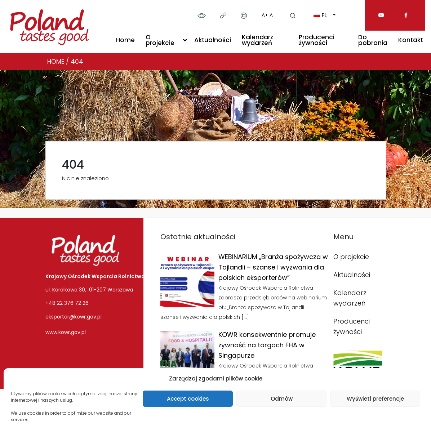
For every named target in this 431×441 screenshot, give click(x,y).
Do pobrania (372, 40)
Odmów (282, 398)
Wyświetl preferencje (375, 398)
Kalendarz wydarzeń (257, 40)
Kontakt (410, 40)
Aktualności (212, 40)
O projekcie (160, 40)
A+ (265, 15)
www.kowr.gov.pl (65, 332)
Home (125, 40)
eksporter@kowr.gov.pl (73, 316)
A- (272, 15)
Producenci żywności (316, 40)
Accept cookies (188, 398)
